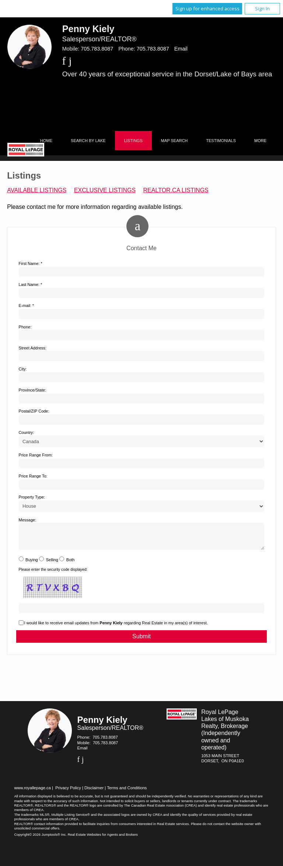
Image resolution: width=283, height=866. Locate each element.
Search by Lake (88, 140)
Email (181, 49)
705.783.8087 (97, 49)
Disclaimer (94, 792)
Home (46, 140)
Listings (133, 140)
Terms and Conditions (127, 792)
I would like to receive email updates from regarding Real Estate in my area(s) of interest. (116, 627)
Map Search (174, 140)
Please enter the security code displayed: (53, 574)
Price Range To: (33, 476)
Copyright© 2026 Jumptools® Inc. (40, 839)
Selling (52, 564)
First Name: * (30, 263)
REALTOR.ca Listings (176, 190)
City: (23, 369)
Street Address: (32, 348)
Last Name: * (30, 284)
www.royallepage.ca (32, 792)
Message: (27, 520)
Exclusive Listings (105, 190)
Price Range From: (36, 455)
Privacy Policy (68, 792)
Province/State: (32, 390)
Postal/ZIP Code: (34, 411)
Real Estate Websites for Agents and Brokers (103, 839)
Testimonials (221, 140)
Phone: (25, 327)
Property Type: (32, 497)
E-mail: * (26, 305)
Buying (31, 564)
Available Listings (36, 190)
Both (70, 564)
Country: (26, 432)
